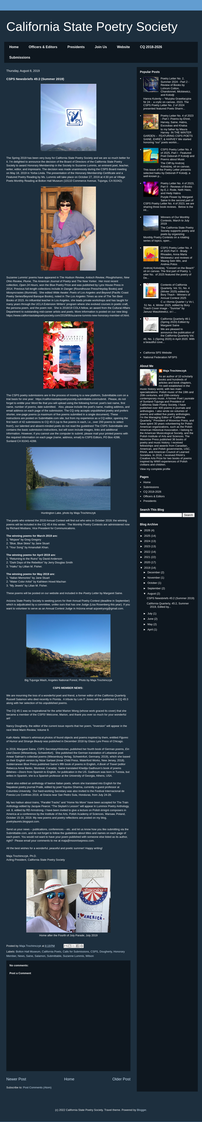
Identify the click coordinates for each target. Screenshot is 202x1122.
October (153, 582)
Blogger (141, 1109)
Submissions (19, 57)
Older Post (121, 1079)
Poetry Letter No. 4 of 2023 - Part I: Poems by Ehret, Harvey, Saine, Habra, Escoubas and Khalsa (177, 120)
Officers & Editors (43, 47)
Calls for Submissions (76, 951)
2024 (147, 541)
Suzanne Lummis (73, 956)
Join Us (101, 47)
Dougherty (106, 951)
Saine (29, 956)
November (154, 577)
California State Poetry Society (92, 27)
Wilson (90, 956)
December (154, 572)
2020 (147, 562)
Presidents (76, 47)
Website (123, 47)
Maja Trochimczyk (174, 370)
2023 (147, 546)
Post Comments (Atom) (37, 1087)
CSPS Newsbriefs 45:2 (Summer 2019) (170, 598)
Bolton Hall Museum (28, 951)
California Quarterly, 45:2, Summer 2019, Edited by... (168, 605)
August (152, 593)
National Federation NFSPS (160, 357)
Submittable (54, 956)
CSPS (94, 951)
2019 (147, 567)
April (151, 629)
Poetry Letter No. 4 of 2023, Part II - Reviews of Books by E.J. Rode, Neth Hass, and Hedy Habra (177, 188)
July (150, 613)
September (155, 588)
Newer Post (16, 1079)
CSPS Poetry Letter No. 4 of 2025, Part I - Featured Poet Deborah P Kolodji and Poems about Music (177, 154)
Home (14, 47)
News (21, 956)
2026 (147, 530)
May (150, 624)
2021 (147, 557)
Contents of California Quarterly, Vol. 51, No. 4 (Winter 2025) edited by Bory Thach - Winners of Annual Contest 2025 (175, 291)
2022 (147, 551)
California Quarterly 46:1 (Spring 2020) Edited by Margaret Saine (175, 322)
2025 (147, 535)
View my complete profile (155, 469)
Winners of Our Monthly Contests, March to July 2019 (175, 220)
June (151, 618)
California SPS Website (157, 352)
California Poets (51, 951)
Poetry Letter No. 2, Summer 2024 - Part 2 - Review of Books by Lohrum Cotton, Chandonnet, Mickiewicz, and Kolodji (176, 86)
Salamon (40, 956)
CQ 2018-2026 (151, 47)
